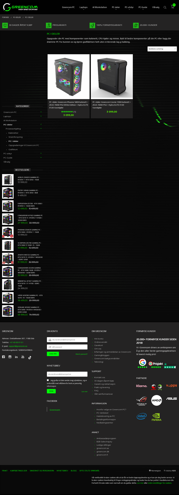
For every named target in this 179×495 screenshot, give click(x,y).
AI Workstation (10, 120)
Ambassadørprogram (106, 438)
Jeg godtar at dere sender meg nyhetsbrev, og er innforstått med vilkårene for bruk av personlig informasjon (67, 383)
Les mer (84, 392)
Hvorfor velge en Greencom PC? (111, 409)
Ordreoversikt (100, 342)
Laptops (7, 116)
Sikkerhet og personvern (42, 471)
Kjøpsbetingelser (18, 471)
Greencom (55, 410)
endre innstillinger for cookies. (160, 483)
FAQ (96, 390)
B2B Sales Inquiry (104, 441)
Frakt (5, 471)
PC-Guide (7, 158)
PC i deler (13, 141)
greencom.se (103, 448)
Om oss (97, 349)
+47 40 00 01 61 (16, 342)
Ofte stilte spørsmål (89, 471)
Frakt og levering (102, 387)
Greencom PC (10, 112)
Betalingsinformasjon (106, 419)
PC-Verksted (102, 413)
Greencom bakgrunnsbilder (107, 358)
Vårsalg (6, 162)
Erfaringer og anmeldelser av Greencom (112, 352)
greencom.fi (102, 455)
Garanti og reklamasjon (104, 384)
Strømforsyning (16, 137)
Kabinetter (13, 133)
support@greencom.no (18, 346)
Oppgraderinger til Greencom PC (24, 145)
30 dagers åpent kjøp (104, 381)
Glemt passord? (81, 354)
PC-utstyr (7, 153)
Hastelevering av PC (106, 416)
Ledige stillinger (104, 445)
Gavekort (98, 345)
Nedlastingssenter (105, 423)
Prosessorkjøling (13, 129)
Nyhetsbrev (62, 471)
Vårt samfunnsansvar (103, 394)
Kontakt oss (99, 377)
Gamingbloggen (101, 355)
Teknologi (98, 362)
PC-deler (7, 125)
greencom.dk (103, 451)
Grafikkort (13, 149)
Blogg (74, 471)
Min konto (98, 339)
